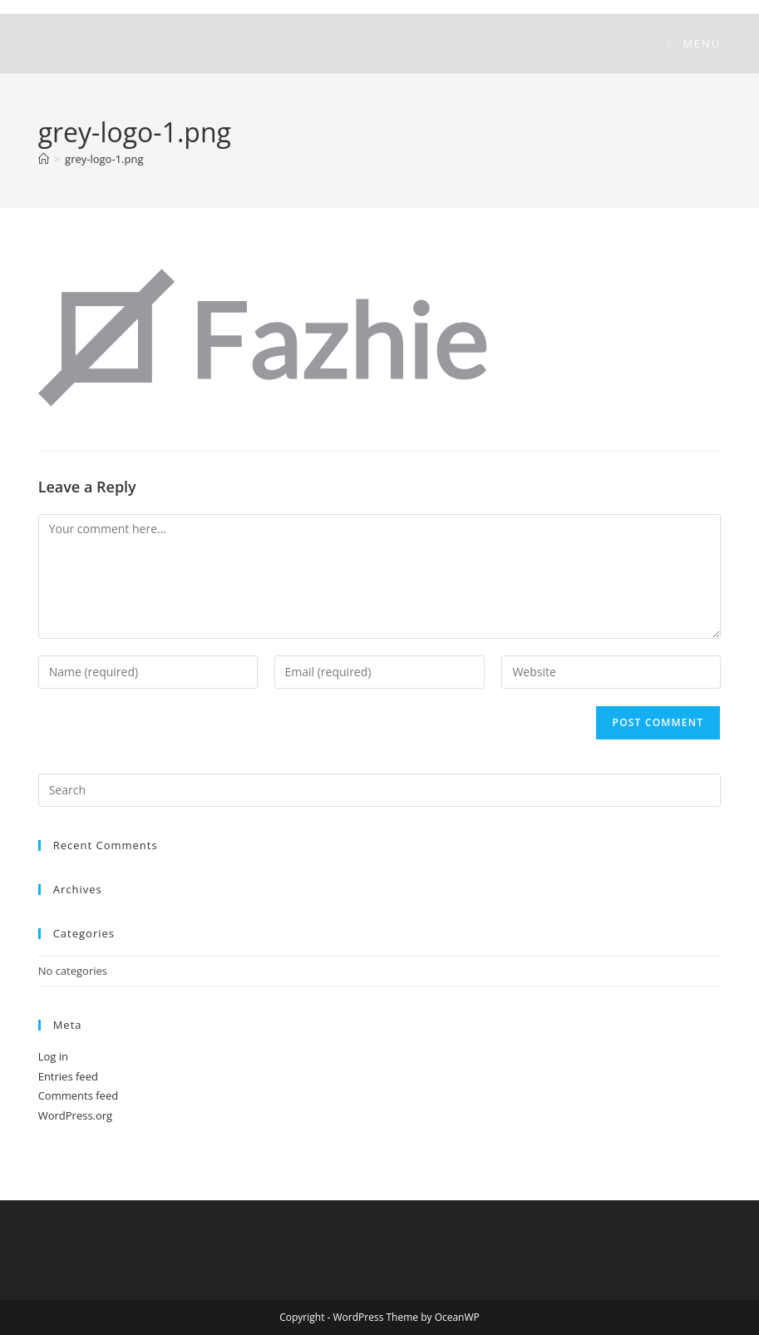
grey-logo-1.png (104, 158)
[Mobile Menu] (694, 43)
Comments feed (78, 1095)
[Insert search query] (380, 790)
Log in (53, 1056)
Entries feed (68, 1076)
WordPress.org (75, 1115)
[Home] (43, 158)
